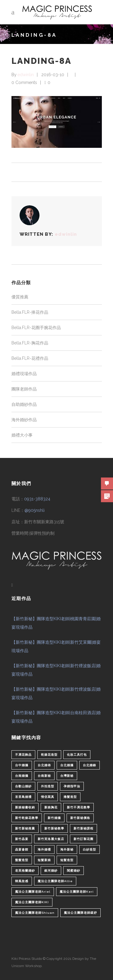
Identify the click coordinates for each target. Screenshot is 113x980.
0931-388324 (37, 498)
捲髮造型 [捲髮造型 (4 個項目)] (70, 796)
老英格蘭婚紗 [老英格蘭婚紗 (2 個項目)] (25, 870)
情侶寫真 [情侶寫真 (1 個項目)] (47, 796)
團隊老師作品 (24, 389)
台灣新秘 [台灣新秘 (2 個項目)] (67, 775)
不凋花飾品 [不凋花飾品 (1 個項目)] (23, 754)
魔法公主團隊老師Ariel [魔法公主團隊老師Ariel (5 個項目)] (32, 891)
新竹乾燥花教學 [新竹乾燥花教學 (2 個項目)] (26, 818)
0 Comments (24, 82)
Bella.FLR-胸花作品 (29, 343)
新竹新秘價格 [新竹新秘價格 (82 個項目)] (80, 818)
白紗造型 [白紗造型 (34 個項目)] (89, 849)
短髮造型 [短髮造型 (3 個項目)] (67, 860)
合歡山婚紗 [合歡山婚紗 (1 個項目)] (23, 786)
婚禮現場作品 (24, 373)
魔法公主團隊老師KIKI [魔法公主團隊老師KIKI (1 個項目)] (32, 902)
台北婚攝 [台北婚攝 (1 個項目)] (67, 765)
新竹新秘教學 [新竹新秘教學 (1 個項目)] (54, 828)
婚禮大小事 (22, 435)
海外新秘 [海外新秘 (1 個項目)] (67, 849)
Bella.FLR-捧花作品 (29, 312)
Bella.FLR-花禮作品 (29, 358)
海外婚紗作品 (24, 419)
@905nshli (34, 510)
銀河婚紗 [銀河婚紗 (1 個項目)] (51, 870)
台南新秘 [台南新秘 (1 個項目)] (44, 775)
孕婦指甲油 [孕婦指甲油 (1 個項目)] (72, 786)
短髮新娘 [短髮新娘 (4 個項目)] (44, 860)
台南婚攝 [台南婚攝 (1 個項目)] (21, 775)
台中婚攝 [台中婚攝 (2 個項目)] (21, 765)
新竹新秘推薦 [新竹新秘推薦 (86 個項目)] (25, 828)
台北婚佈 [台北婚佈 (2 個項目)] (44, 765)
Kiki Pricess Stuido (26, 959)
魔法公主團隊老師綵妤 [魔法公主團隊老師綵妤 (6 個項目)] (80, 912)
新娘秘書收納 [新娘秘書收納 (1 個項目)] (25, 807)
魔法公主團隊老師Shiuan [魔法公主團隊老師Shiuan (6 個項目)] (35, 912)
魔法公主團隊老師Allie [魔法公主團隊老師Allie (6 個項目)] (55, 881)
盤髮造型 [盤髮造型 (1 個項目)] (21, 860)
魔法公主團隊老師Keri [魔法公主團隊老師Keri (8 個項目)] (77, 891)
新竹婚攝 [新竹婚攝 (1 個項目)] (54, 818)
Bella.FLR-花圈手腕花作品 (36, 327)
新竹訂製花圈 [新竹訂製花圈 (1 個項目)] (83, 839)
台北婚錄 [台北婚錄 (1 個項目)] (89, 765)
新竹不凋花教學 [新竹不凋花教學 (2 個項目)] (78, 807)
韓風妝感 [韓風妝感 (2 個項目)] (21, 881)
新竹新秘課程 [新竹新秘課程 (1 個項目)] (83, 828)
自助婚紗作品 (24, 404)
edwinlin (25, 74)
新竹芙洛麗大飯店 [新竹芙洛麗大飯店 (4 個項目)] (51, 839)
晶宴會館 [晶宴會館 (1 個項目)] (21, 849)
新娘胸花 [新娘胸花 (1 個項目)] (51, 807)
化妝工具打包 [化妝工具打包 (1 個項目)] (77, 754)
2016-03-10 (52, 74)
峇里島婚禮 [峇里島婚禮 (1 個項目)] (23, 796)
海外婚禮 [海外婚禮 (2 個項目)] (44, 849)
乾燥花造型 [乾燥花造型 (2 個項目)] (49, 754)
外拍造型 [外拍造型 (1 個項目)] (47, 786)
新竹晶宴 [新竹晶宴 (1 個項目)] (21, 839)
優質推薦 (19, 296)
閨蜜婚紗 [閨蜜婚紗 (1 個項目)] (73, 870)
